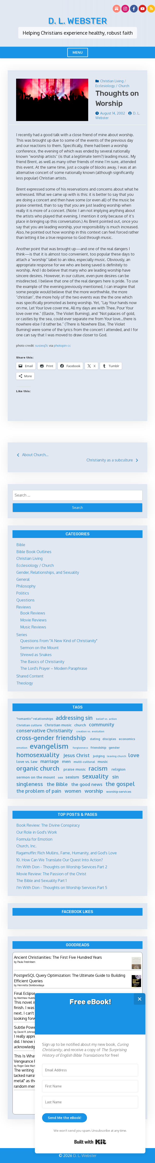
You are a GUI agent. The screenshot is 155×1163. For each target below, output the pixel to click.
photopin (60, 345)
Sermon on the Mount (39, 647)
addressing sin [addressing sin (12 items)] (74, 717)
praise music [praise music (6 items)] (74, 769)
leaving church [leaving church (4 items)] (116, 756)
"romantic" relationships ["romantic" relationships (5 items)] (34, 719)
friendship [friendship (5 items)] (98, 747)
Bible (20, 544)
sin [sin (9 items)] (115, 777)
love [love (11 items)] (133, 755)
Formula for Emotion (34, 839)
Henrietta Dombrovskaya (30, 985)
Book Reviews (32, 613)
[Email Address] (90, 1070)
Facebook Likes (77, 911)
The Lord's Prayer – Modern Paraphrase (53, 668)
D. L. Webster (77, 21)
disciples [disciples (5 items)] (109, 739)
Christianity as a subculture (110, 460)
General (23, 579)
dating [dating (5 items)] (95, 739)
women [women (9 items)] (73, 791)
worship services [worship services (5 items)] (118, 791)
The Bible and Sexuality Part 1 (41, 880)
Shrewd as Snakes (36, 654)
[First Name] (90, 1086)
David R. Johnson (26, 1031)
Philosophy (26, 586)
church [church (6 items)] (80, 725)
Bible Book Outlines (33, 551)
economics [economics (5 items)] (127, 739)
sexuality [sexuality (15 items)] (95, 776)
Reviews (23, 607)
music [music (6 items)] (103, 761)
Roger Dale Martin (27, 1065)
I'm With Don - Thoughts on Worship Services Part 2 (61, 866)
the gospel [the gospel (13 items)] (120, 783)
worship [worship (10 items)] (94, 791)
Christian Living (112, 81)
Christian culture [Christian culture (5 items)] (29, 725)
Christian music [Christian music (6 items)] (58, 725)
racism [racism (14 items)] (97, 768)
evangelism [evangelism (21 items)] (49, 745)
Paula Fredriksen (26, 961)
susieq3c (41, 345)
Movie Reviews (33, 620)
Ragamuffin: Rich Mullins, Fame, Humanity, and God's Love (66, 852)
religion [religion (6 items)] (118, 769)
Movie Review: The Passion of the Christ (51, 873)
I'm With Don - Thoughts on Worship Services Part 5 (61, 887)
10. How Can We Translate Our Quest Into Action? (59, 859)
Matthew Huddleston (29, 998)
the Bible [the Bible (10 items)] (57, 784)
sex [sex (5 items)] (60, 777)
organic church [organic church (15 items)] (37, 768)
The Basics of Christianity (42, 661)
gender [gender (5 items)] (114, 747)
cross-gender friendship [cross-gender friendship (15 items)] (51, 737)
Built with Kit (90, 1141)
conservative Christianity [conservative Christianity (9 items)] (44, 731)
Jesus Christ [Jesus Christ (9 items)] (76, 755)
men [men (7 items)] (66, 761)
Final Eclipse (24, 993)
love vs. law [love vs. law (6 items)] (26, 761)
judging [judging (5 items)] (99, 756)
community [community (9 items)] (101, 725)
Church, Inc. (26, 845)
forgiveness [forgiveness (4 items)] (80, 747)
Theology (24, 683)
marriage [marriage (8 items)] (49, 761)
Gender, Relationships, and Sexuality (47, 572)
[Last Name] (90, 1102)
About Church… (35, 454)
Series (21, 634)
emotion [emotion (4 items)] (21, 747)
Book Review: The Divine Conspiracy (48, 825)
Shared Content (29, 676)
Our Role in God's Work (36, 832)
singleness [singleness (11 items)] (29, 784)
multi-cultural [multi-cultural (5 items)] (84, 762)
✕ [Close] (139, 999)
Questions (25, 600)
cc (69, 345)
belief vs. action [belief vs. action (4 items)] (106, 719)
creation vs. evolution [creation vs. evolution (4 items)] (90, 731)
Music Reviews (33, 627)
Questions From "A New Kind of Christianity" (58, 640)
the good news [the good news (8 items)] (86, 784)
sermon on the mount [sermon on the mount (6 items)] (35, 777)
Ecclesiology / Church (112, 86)
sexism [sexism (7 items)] (72, 777)
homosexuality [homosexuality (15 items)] (37, 755)
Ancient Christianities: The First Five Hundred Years (58, 957)
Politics (22, 593)
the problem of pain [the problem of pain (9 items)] (38, 791)
